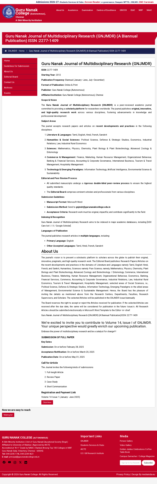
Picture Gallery (126, 441)
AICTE (83, 449)
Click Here (47, 402)
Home (7, 60)
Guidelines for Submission (16, 66)
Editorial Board (11, 77)
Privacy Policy (123, 474)
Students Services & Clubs (92, 445)
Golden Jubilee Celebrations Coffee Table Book (136, 450)
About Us (8, 71)
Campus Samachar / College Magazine (137, 456)
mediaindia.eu (148, 474)
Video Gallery (126, 445)
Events (7, 93)
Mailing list (8, 415)
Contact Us (9, 82)
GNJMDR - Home (15, 51)
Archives (8, 87)
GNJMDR (84, 441)
